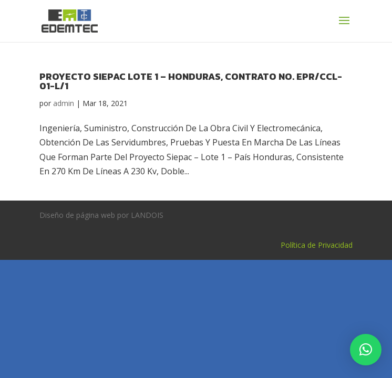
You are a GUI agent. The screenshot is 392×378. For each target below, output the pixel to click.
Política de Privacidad (317, 245)
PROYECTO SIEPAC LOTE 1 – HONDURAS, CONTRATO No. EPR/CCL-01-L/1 (190, 81)
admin (63, 103)
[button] (365, 349)
